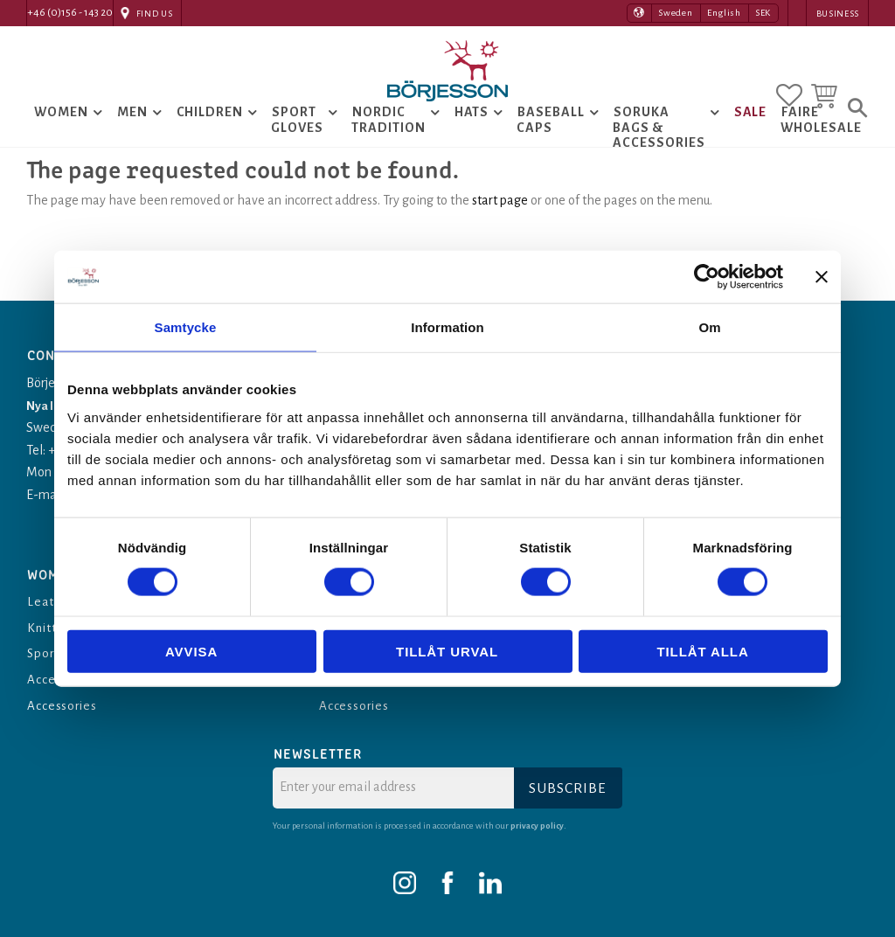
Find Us (154, 13)
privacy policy (538, 825)
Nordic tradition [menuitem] (388, 138)
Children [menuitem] (210, 130)
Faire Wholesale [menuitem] (821, 138)
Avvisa (191, 650)
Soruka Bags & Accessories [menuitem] (659, 145)
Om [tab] (709, 327)
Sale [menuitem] (750, 130)
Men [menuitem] (132, 130)
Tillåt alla (702, 650)
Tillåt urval (447, 650)
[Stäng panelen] (821, 277)
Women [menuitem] (61, 130)
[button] (789, 90)
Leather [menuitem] (52, 601)
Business (837, 13)
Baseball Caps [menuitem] (551, 138)
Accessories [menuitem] (63, 705)
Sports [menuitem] (47, 653)
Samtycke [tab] (186, 327)
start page (500, 236)
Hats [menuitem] (471, 130)
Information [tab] (447, 327)
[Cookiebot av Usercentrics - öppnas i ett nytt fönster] (706, 277)
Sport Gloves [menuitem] (297, 138)
